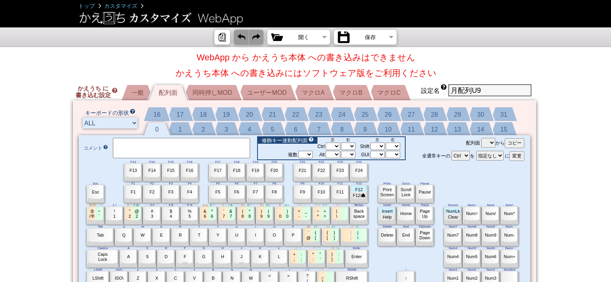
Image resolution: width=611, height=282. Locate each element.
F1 (133, 192)
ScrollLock (406, 192)
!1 (114, 214)
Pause (425, 192)
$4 (171, 214)
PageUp (425, 214)
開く (303, 37)
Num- (509, 235)
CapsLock (103, 257)
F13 (133, 170)
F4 (189, 192)
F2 (152, 192)
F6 (236, 192)
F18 (237, 170)
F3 (171, 192)
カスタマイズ (120, 6)
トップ (86, 6)
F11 (340, 192)
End (406, 235)
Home (406, 213)
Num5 (471, 256)
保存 (370, 37)
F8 (274, 192)
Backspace (358, 214)
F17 (218, 170)
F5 (218, 192)
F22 (321, 170)
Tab (100, 235)
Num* (509, 213)
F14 (152, 170)
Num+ (509, 256)
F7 (255, 192)
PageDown (424, 235)
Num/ (491, 213)
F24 (359, 170)
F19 (255, 170)
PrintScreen (387, 192)
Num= (472, 213)
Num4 (453, 256)
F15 (171, 170)
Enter (357, 256)
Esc (95, 192)
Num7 (453, 235)
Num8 (471, 235)
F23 (340, 170)
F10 (321, 192)
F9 (302, 192)
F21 (302, 170)
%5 (190, 214)
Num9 (490, 235)
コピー (515, 143)
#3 (152, 214)
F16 (190, 170)
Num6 (490, 256)
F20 (274, 170)
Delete (387, 235)
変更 (517, 156)
